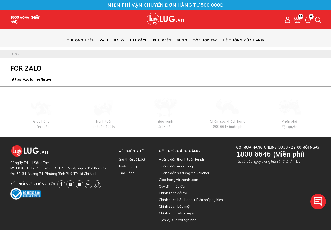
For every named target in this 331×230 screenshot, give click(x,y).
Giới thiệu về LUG (132, 160)
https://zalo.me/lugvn (31, 79)
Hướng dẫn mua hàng (176, 166)
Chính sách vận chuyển (177, 213)
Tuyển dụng (128, 166)
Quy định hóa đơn (172, 186)
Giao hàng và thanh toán (178, 180)
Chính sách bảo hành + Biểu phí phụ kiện (191, 200)
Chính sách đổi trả (173, 193)
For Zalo (25, 68)
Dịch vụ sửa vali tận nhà (178, 220)
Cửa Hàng (127, 173)
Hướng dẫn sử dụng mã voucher (184, 173)
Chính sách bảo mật (174, 207)
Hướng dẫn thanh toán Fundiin (183, 160)
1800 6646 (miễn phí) (227, 127)
